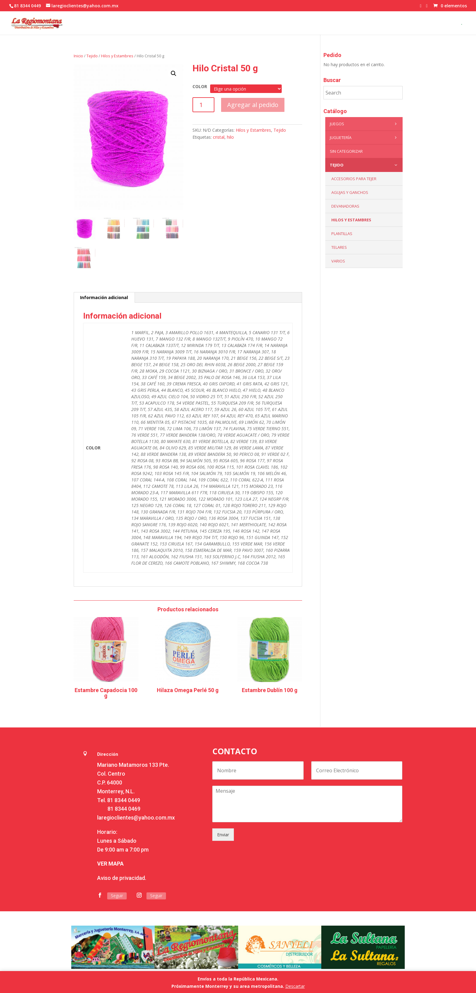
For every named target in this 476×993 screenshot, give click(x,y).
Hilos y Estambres (117, 56)
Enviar (223, 835)
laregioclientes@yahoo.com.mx (136, 817)
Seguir (117, 895)
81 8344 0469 (124, 808)
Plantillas (341, 233)
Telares (339, 247)
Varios (338, 261)
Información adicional (104, 297)
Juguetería (365, 137)
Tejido (92, 56)
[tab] (104, 297)
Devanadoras (345, 206)
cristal (218, 137)
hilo (230, 137)
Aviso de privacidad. (121, 878)
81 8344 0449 (123, 800)
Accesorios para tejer (353, 178)
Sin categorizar (346, 151)
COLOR (199, 86)
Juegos (365, 123)
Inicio (78, 56)
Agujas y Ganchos (349, 192)
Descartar (295, 986)
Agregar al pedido (252, 105)
